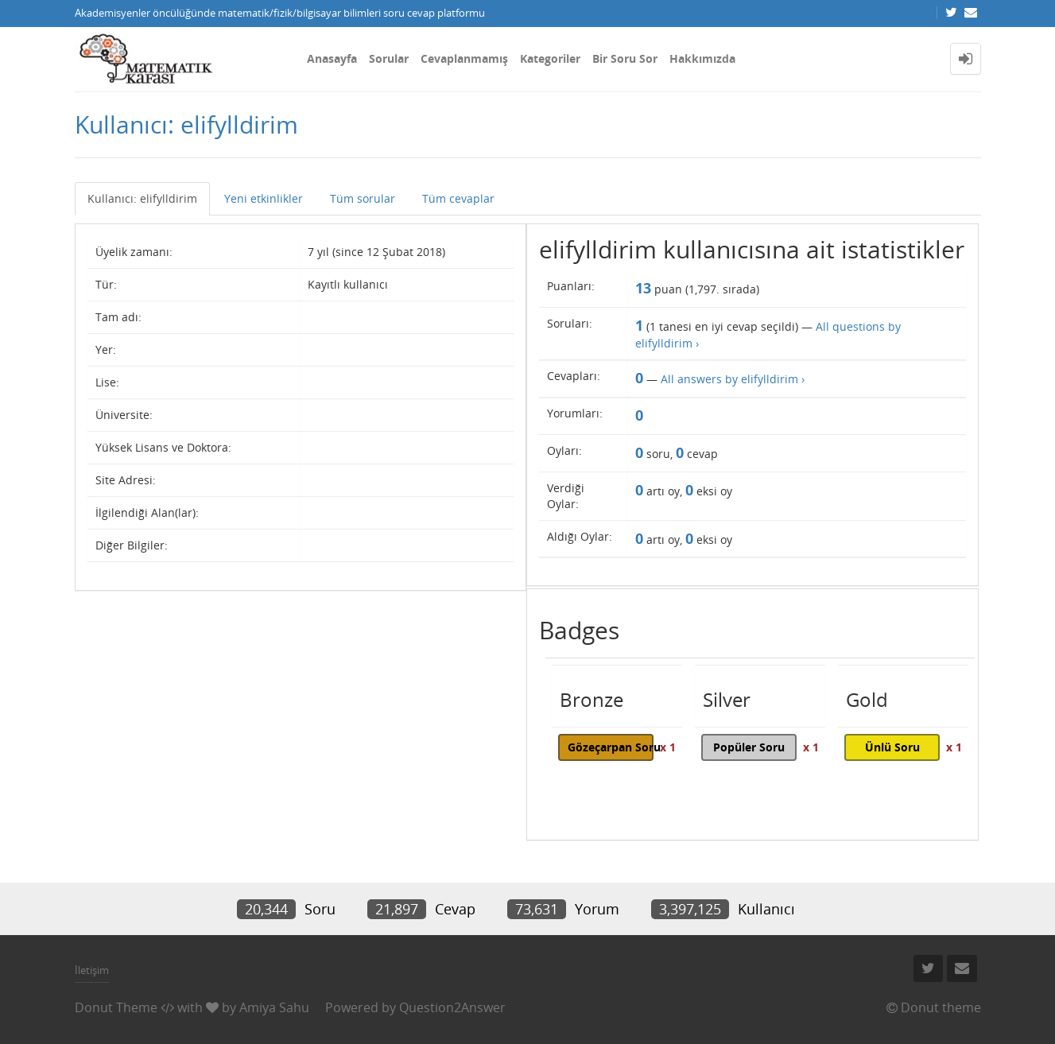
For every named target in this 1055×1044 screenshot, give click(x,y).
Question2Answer (452, 1007)
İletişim (92, 970)
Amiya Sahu (274, 1007)
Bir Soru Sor (624, 58)
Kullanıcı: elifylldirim (142, 198)
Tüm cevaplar (458, 198)
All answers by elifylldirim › (733, 378)
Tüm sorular (362, 198)
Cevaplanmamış (464, 58)
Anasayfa (332, 58)
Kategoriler (550, 58)
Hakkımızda (702, 58)
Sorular (389, 58)
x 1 (668, 747)
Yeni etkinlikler (263, 198)
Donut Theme (116, 1007)
